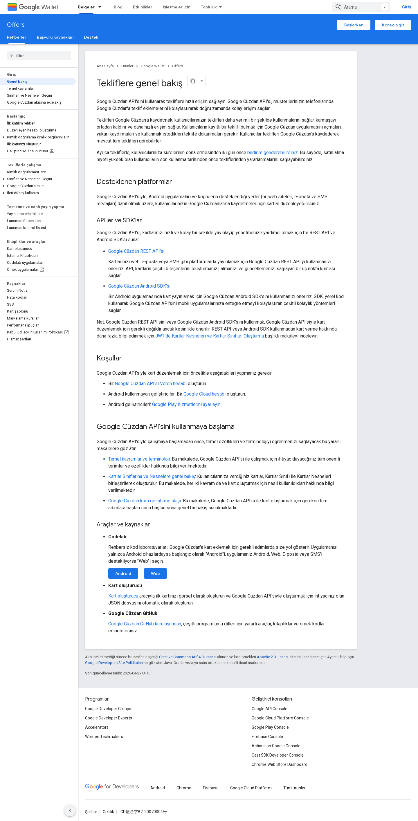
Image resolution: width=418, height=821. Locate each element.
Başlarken (353, 25)
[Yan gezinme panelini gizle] (70, 810)
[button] (38, 137)
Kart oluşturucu (123, 596)
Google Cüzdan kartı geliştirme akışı (144, 501)
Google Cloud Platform (251, 788)
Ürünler (127, 66)
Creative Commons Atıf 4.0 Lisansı (187, 657)
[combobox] (361, 7)
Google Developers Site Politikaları (114, 663)
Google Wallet (153, 66)
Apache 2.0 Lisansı (273, 657)
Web (155, 573)
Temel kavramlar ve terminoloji (139, 459)
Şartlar (91, 811)
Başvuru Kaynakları (55, 37)
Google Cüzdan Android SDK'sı (139, 286)
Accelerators (97, 727)
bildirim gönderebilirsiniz (272, 152)
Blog (118, 7)
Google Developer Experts (108, 718)
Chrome (183, 788)
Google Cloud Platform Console (280, 718)
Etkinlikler (142, 7)
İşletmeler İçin (176, 7)
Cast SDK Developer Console (278, 755)
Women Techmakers (104, 736)
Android (123, 573)
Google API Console (269, 708)
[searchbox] (39, 55)
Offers (16, 24)
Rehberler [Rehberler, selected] (16, 37)
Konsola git (393, 25)
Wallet (39, 7)
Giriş (406, 7)
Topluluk (209, 7)
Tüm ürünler (294, 788)
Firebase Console (267, 736)
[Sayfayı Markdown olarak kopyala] (193, 81)
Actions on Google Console (276, 746)
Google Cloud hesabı (204, 394)
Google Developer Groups (108, 708)
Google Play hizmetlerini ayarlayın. (186, 404)
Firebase (211, 788)
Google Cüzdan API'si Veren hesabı (151, 383)
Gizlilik (108, 811)
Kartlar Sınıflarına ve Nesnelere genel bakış (151, 476)
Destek (91, 37)
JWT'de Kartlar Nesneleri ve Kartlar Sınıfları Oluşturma (209, 336)
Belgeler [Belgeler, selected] (86, 7)
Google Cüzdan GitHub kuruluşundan (144, 624)
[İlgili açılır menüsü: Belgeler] (102, 7)
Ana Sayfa (105, 66)
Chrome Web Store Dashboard (279, 764)
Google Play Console (270, 727)
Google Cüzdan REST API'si (136, 251)
